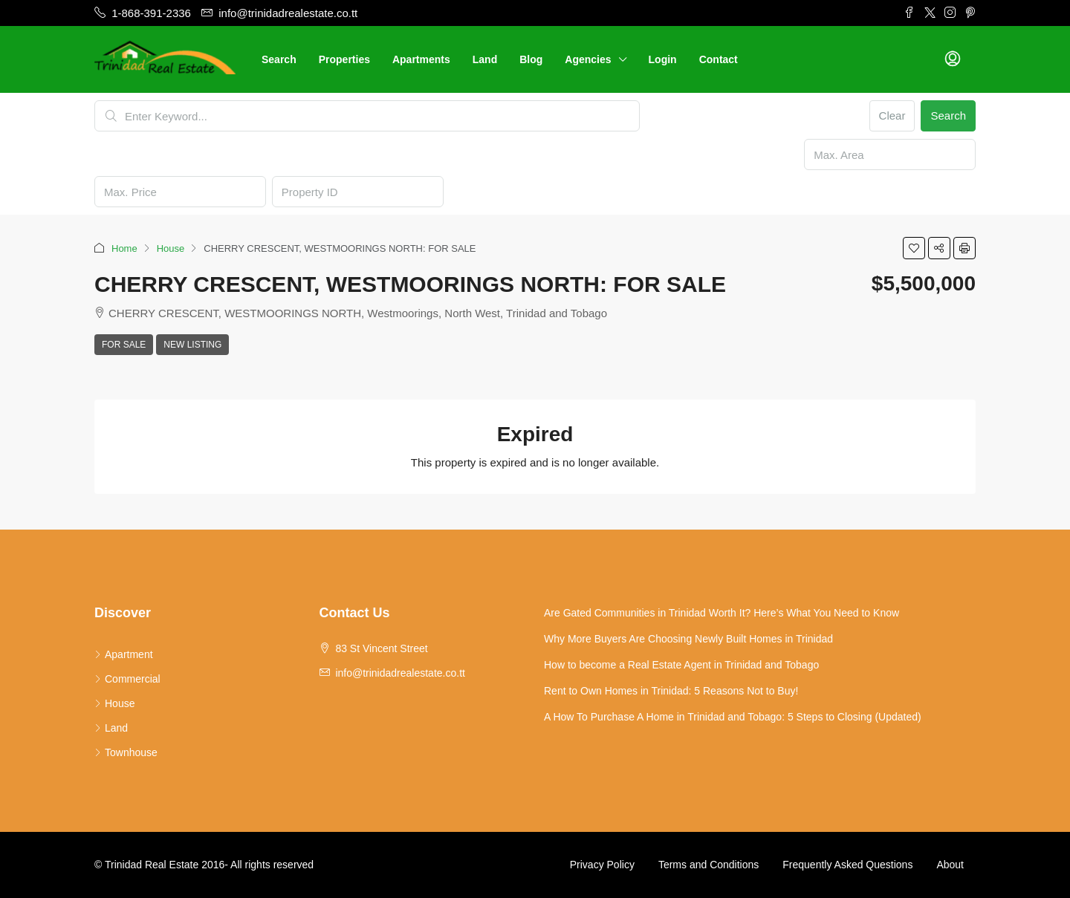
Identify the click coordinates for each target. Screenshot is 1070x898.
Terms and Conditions (708, 865)
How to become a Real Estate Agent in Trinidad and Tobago (681, 665)
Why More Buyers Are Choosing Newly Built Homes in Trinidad (688, 639)
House (171, 248)
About (950, 865)
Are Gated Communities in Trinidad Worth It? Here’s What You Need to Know (721, 613)
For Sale (124, 344)
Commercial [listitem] (127, 679)
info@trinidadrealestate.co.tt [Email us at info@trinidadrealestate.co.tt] (400, 673)
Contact (718, 59)
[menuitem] (952, 59)
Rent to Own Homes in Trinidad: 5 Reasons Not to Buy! (671, 691)
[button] (914, 248)
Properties (344, 59)
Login (663, 59)
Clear (892, 115)
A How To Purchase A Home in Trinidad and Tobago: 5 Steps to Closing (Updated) (732, 717)
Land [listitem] (111, 728)
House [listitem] (114, 703)
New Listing (192, 344)
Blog (530, 59)
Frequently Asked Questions (847, 865)
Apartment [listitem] (123, 654)
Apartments (421, 59)
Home (124, 248)
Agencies (588, 59)
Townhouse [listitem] (126, 752)
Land (485, 59)
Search (279, 59)
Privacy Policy (602, 865)
